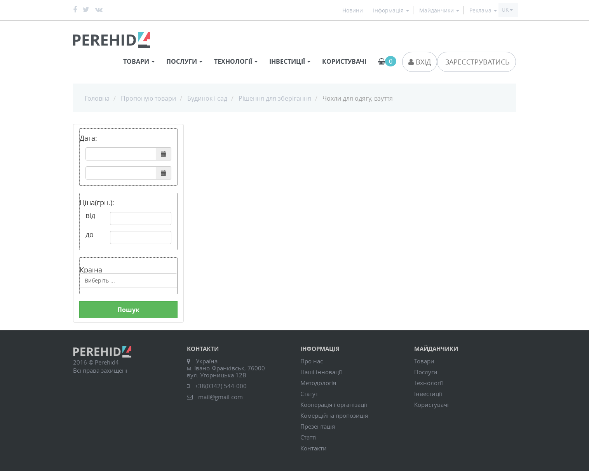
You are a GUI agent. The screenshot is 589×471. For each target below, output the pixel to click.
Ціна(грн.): (97, 202)
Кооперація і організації (333, 404)
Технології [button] (236, 61)
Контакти (313, 448)
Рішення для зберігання (275, 98)
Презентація (317, 426)
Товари (424, 361)
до (89, 234)
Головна (97, 98)
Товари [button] (139, 61)
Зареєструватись (476, 61)
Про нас (311, 361)
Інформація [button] (391, 10)
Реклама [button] (483, 10)
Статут (309, 394)
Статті (308, 437)
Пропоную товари (148, 98)
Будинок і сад (207, 98)
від (90, 215)
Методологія (318, 383)
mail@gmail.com (220, 397)
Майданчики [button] (439, 10)
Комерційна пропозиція (334, 415)
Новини (352, 10)
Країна (91, 269)
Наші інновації (321, 372)
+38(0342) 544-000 (221, 386)
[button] (507, 10)
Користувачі (344, 61)
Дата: (88, 137)
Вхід (419, 61)
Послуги (425, 372)
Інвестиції (428, 394)
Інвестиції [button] (289, 61)
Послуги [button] (184, 61)
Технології (428, 383)
